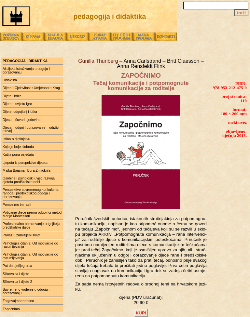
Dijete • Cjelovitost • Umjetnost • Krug (31, 88)
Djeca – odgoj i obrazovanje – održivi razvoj (31, 129)
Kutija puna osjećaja (18, 154)
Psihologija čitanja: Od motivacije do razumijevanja (30, 245)
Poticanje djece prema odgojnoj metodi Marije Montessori (32, 214)
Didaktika (10, 80)
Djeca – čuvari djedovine (21, 120)
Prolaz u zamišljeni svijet (21, 235)
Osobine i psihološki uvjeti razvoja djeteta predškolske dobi (29, 180)
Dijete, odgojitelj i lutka (20, 111)
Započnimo (11, 309)
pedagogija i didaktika (25, 61)
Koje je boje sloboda (18, 147)
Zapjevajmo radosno (18, 301)
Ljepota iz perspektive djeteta (25, 163)
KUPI (141, 312)
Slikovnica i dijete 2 (17, 282)
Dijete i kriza (12, 96)
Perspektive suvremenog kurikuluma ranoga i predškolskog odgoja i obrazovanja (31, 193)
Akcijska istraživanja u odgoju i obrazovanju (26, 70)
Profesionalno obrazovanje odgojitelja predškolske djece (31, 225)
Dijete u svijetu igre (17, 104)
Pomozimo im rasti (17, 204)
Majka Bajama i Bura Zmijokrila (26, 170)
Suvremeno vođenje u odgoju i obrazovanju (26, 291)
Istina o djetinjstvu (16, 139)
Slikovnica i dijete (16, 274)
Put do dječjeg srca (17, 266)
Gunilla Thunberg (98, 61)
